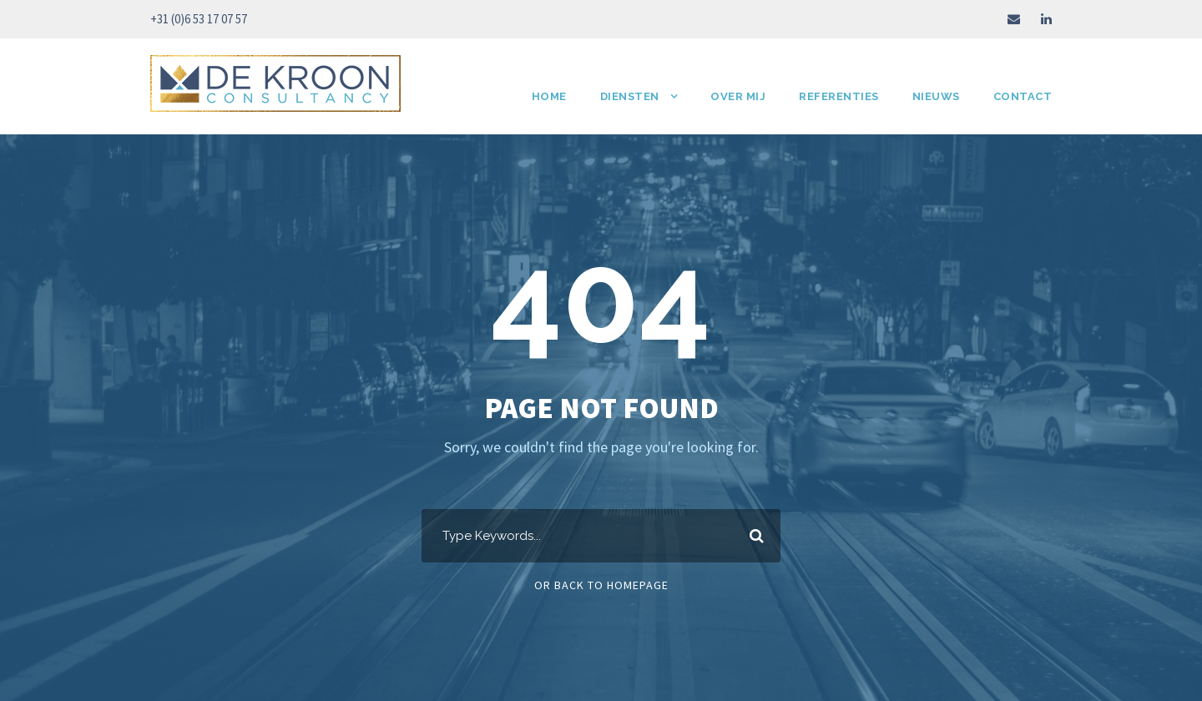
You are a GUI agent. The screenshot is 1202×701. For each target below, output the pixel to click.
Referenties (839, 96)
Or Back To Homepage (601, 585)
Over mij (737, 96)
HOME (549, 96)
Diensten (629, 96)
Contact (1023, 96)
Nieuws (936, 96)
